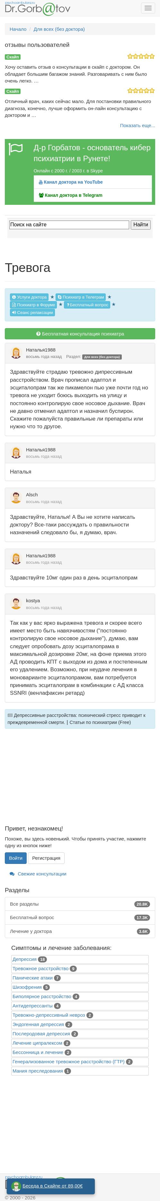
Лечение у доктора (80, 931)
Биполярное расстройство (42, 996)
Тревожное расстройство (40, 968)
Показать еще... (137, 125)
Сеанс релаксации (32, 312)
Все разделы (80, 904)
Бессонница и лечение (38, 1052)
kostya (33, 600)
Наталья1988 (41, 349)
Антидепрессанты (33, 1005)
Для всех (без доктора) (102, 357)
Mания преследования (38, 1071)
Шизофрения (27, 987)
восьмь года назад (44, 356)
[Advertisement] (80, 780)
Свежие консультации (38, 873)
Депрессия (25, 959)
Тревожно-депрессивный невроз (49, 1015)
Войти (15, 858)
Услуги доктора (29, 297)
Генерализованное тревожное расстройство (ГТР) (69, 1061)
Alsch (32, 494)
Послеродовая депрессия (41, 1033)
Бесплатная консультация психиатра (80, 333)
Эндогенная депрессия (38, 1024)
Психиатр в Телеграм (81, 297)
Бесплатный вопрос (87, 304)
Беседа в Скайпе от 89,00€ (52, 1185)
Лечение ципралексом (37, 1043)
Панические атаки (33, 977)
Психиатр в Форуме (33, 304)
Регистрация (46, 858)
